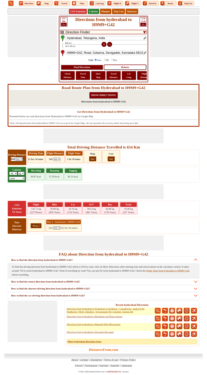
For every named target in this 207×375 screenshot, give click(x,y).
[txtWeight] (13, 173)
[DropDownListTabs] (103, 32)
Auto (99, 60)
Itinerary (132, 11)
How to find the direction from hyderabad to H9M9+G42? (42, 260)
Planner (106, 11)
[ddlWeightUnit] (21, 173)
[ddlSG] (17, 178)
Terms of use (111, 359)
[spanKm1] (57, 228)
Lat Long (128, 75)
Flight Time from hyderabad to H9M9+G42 (167, 270)
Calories (93, 11)
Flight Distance (144, 75)
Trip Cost (118, 11)
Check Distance (68, 75)
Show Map (98, 75)
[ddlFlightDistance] (57, 159)
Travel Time (83, 75)
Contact (84, 359)
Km (115, 60)
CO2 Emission (77, 11)
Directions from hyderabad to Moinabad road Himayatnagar (94, 316)
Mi (107, 60)
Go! (92, 159)
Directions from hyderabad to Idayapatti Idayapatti (90, 332)
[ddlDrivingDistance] (19, 159)
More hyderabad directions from (84, 341)
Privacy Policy (128, 359)
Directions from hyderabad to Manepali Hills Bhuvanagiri (93, 324)
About (74, 359)
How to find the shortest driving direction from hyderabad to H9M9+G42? (50, 288)
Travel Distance (114, 75)
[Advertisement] (32, 36)
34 (143, 21)
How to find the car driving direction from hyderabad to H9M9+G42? (48, 295)
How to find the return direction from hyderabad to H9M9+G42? (45, 281)
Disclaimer (96, 359)
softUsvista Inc (114, 371)
